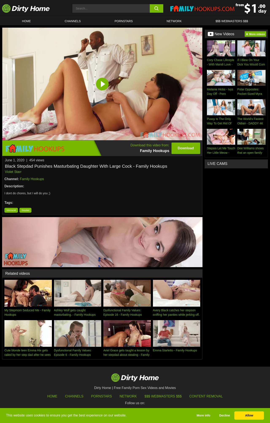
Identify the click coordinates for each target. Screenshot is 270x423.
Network (174, 21)
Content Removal (206, 396)
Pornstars (124, 21)
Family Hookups (32, 179)
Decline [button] (224, 415)
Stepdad (25, 210)
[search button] (156, 8)
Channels (74, 396)
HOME (26, 21)
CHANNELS (73, 21)
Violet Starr (13, 172)
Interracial (11, 210)
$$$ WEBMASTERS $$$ (232, 21)
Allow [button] (249, 415)
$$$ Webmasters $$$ (163, 396)
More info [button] (203, 415)
